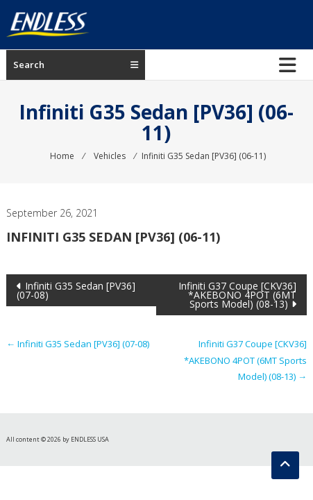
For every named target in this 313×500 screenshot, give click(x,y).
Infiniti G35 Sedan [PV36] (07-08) (76, 290)
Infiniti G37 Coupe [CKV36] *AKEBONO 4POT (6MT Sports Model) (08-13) (237, 294)
